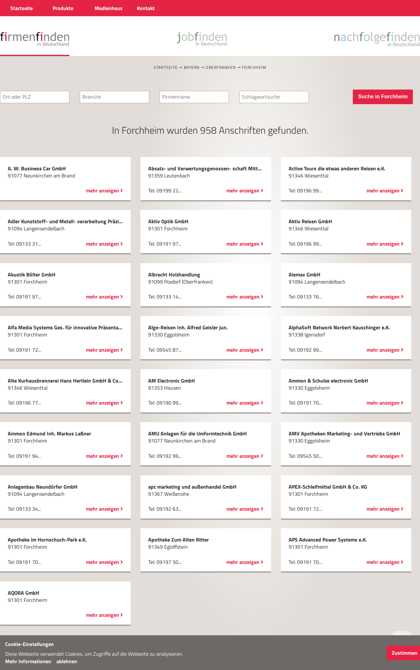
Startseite (166, 67)
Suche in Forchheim (383, 96)
